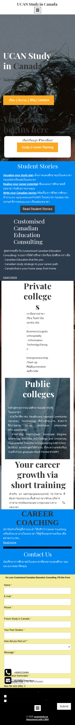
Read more (9, 542)
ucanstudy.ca (41, 716)
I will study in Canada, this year (22, 696)
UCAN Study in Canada (37, 4)
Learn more (10, 277)
